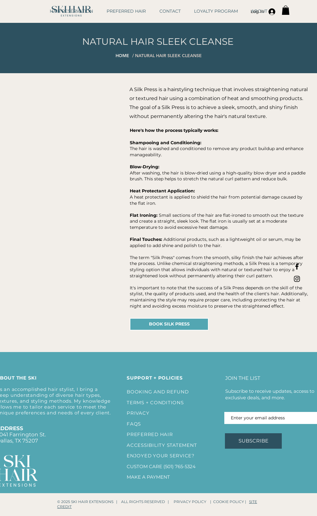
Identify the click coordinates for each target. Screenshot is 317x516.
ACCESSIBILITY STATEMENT (162, 445)
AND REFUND (171, 392)
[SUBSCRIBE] (253, 441)
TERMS (135, 402)
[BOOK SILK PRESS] (169, 324)
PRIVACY (138, 413)
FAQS (134, 424)
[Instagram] (297, 279)
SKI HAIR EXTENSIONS (92, 501)
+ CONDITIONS (164, 402)
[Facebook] (297, 266)
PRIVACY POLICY (190, 501)
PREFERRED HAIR (150, 434)
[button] (286, 10)
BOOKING (140, 392)
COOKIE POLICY (228, 501)
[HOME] (126, 55)
